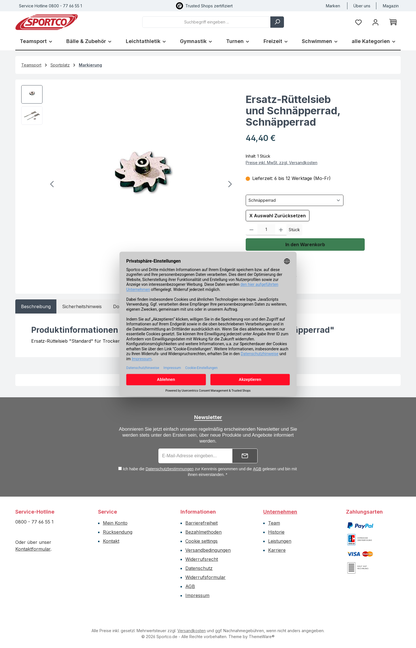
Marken (333, 5)
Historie (276, 532)
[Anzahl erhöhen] (281, 229)
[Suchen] (277, 22)
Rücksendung (117, 532)
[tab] (35, 306)
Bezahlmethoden (203, 532)
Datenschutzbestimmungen (170, 469)
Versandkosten (191, 630)
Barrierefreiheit (201, 523)
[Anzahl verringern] (251, 229)
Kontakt (111, 541)
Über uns (361, 5)
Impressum (197, 595)
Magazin (391, 5)
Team (274, 523)
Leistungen (279, 541)
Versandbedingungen (208, 550)
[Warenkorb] (393, 22)
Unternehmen (280, 512)
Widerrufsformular (205, 577)
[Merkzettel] (358, 22)
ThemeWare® (262, 636)
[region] (128, 184)
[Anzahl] (266, 229)
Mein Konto (115, 523)
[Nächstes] (230, 184)
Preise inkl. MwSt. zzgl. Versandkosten (281, 162)
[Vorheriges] (52, 184)
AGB (257, 469)
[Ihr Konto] (375, 22)
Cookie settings (201, 541)
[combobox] (206, 22)
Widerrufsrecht (201, 559)
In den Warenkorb (305, 244)
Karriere (277, 550)
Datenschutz (199, 568)
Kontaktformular (32, 549)
